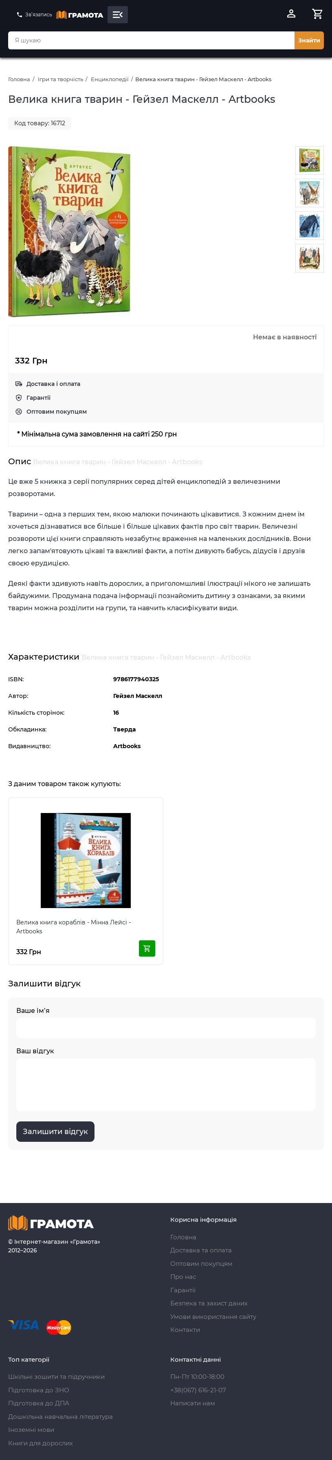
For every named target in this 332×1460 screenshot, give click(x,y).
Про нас (183, 1277)
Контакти (185, 1330)
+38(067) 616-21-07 (198, 1390)
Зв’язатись (34, 14)
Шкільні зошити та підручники (56, 1376)
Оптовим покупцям (56, 411)
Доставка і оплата (53, 384)
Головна (19, 79)
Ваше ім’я (166, 1022)
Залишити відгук (55, 1131)
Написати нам (192, 1403)
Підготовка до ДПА (38, 1403)
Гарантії (38, 397)
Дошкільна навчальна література (60, 1416)
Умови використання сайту (213, 1316)
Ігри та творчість (60, 79)
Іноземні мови (31, 1429)
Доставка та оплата (201, 1250)
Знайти (309, 40)
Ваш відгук (166, 1079)
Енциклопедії (110, 79)
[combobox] (151, 40)
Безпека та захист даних (209, 1303)
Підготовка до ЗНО (38, 1390)
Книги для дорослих (40, 1443)
